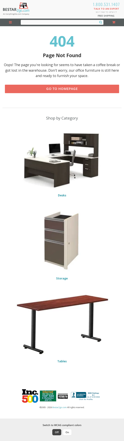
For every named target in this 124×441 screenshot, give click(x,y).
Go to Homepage (62, 88)
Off (57, 432)
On (67, 432)
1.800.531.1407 (106, 4)
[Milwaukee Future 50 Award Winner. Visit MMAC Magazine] (63, 396)
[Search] (100, 22)
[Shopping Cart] (113, 22)
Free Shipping (106, 15)
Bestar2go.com (59, 407)
